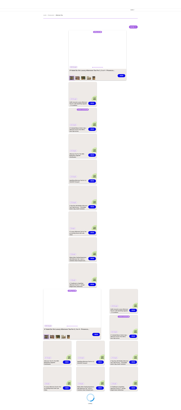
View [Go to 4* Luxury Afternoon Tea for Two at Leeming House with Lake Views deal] (92, 232)
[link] (132, 9)
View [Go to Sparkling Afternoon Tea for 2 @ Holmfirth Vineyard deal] (92, 181)
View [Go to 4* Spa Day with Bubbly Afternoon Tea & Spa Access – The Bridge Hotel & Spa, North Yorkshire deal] (92, 207)
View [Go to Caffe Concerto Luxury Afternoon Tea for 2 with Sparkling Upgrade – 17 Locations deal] (92, 103)
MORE (133, 10)
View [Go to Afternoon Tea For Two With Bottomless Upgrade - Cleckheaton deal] (92, 155)
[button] (97, 49)
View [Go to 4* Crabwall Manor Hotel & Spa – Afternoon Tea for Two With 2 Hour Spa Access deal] (92, 129)
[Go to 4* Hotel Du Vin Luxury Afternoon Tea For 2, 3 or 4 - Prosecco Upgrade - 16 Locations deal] (92, 70)
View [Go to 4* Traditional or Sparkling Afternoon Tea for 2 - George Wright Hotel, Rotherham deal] (92, 284)
